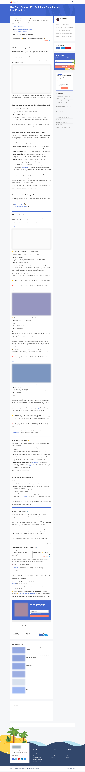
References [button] (15, 622)
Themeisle (18, 769)
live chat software (24, 496)
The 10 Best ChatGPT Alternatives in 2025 (35, 681)
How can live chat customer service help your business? (26, 28)
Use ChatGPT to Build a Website (63, 117)
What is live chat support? (20, 26)
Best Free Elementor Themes (62, 119)
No (26, 627)
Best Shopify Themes (60, 124)
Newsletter (68, 755)
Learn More (64, 88)
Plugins (52, 1)
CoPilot (42, 344)
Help (64, 1)
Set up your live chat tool (19, 204)
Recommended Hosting (37, 760)
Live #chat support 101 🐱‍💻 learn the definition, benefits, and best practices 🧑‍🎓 (29, 38)
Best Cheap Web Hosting (61, 114)
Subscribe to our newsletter (35, 615)
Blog (42, 1)
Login (68, 1)
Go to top (49, 543)
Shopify (37, 408)
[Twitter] (16, 761)
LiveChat (14, 226)
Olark (13, 290)
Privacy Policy (72, 769)
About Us (59, 1)
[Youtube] (19, 761)
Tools (27, 636)
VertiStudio (27, 769)
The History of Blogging (37, 753)
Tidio (13, 361)
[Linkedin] (22, 761)
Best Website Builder (37, 759)
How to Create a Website (38, 755)
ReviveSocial (53, 759)
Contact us (68, 757)
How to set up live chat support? (21, 31)
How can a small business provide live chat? (24, 29)
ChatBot (16, 277)
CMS (30, 465)
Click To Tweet (46, 40)
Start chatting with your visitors (21, 206)
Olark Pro (41, 352)
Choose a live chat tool (19, 203)
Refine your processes (19, 208)
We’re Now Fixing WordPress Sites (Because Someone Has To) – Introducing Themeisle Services (63, 102)
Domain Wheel (53, 757)
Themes (47, 1)
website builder (35, 465)
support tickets (25, 167)
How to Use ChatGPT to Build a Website (35, 673)
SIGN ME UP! (64, 66)
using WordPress (36, 462)
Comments (16, 706)
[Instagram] (25, 761)
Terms (68, 769)
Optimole (52, 755)
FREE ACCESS (39, 617)
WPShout (52, 753)
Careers (67, 759)
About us (67, 753)
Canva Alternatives (36, 757)
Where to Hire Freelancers (62, 122)
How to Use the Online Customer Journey (27, 593)
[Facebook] (13, 761)
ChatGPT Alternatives (37, 762)
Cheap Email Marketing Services (63, 127)
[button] (72, 2)
